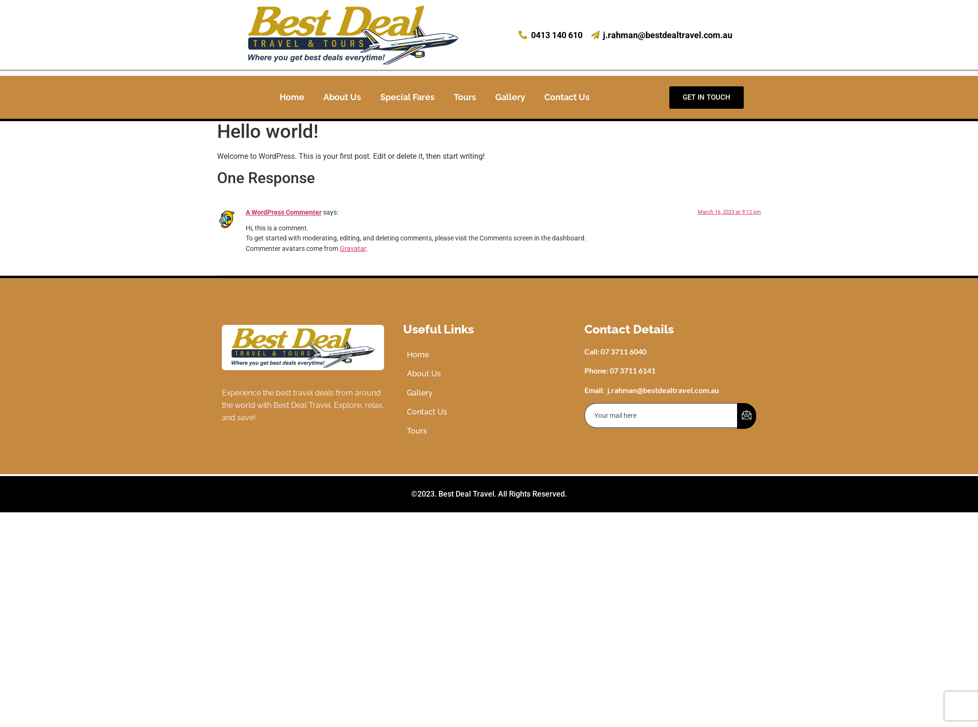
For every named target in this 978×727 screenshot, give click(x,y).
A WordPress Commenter (284, 212)
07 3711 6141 (632, 370)
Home (292, 97)
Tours (465, 97)
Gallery (510, 97)
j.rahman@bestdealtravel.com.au (663, 390)
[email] (661, 415)
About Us (342, 97)
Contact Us (567, 97)
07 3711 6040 (623, 351)
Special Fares (407, 97)
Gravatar (353, 249)
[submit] (746, 416)
